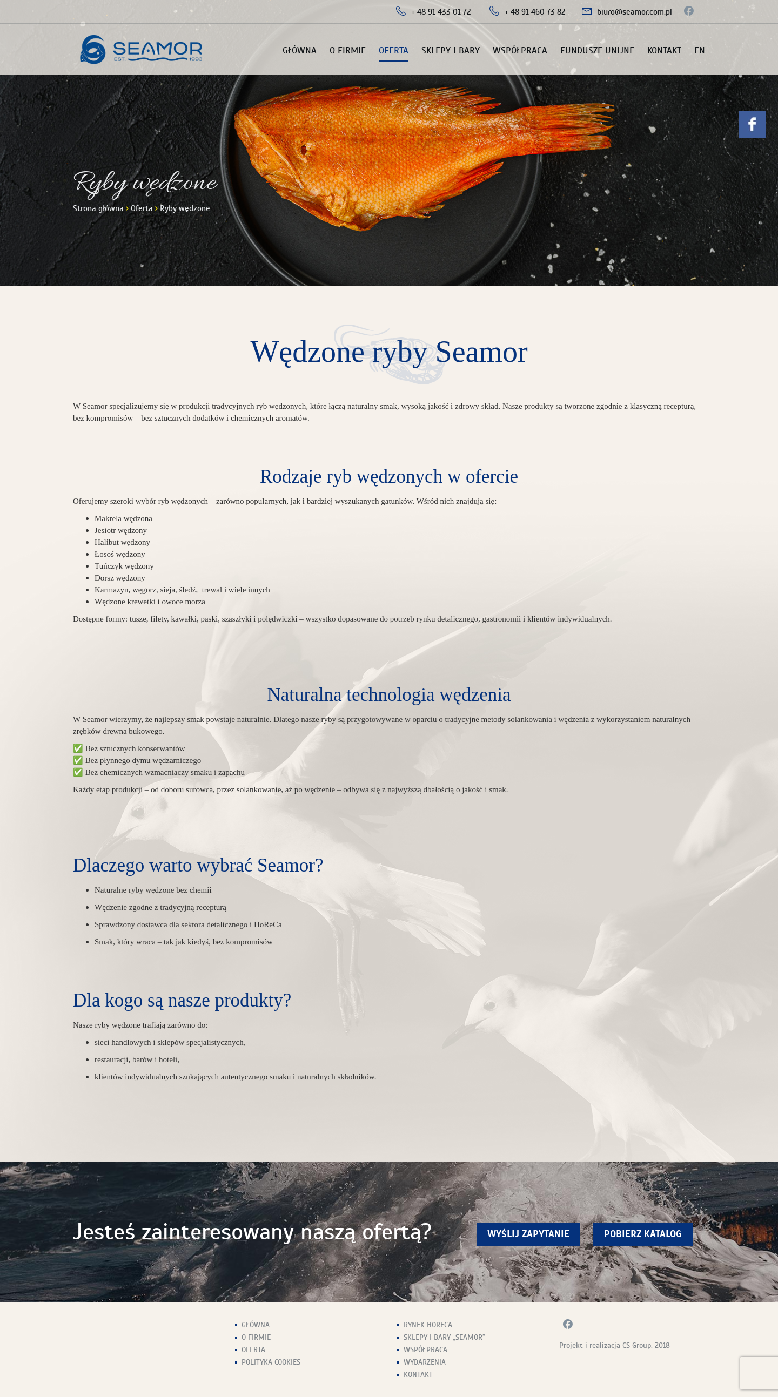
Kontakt (664, 50)
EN (699, 50)
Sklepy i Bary (450, 50)
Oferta (393, 50)
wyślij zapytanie (528, 1234)
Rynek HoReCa (428, 1324)
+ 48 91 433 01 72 (441, 12)
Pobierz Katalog (643, 1234)
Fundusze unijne (597, 50)
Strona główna (98, 208)
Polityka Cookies (271, 1362)
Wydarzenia (425, 1362)
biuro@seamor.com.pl (634, 12)
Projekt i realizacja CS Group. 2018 (614, 1345)
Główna (300, 50)
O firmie (348, 50)
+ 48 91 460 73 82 (535, 12)
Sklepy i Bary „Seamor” (444, 1337)
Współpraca (520, 50)
